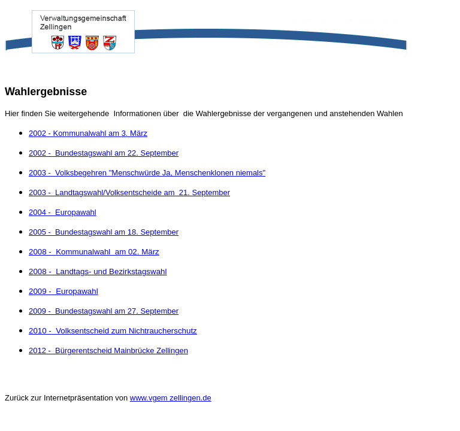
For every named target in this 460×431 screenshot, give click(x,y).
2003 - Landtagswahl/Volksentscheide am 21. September (129, 192)
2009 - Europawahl (63, 291)
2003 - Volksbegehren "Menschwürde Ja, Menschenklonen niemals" (147, 172)
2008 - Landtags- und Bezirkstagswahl (98, 271)
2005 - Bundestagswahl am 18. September (103, 231)
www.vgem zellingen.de (170, 397)
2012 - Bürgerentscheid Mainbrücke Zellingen (108, 350)
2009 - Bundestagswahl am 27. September (103, 310)
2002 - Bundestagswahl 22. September (103, 152)
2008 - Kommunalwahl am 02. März (94, 251)
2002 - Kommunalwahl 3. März (88, 133)
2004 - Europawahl (62, 212)
